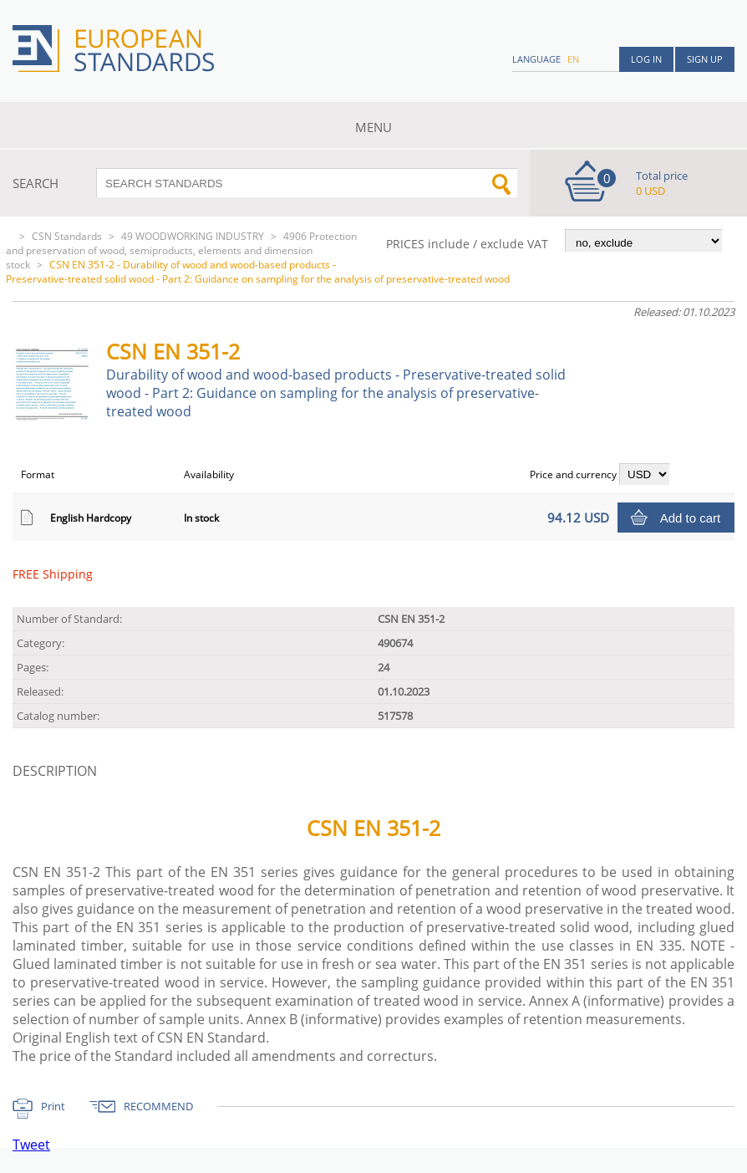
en (573, 59)
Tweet (31, 1144)
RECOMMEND (158, 1106)
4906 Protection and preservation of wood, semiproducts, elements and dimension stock (181, 250)
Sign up (705, 59)
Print (53, 1106)
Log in (646, 59)
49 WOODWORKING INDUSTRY (192, 236)
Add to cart (690, 518)
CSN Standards (67, 236)
